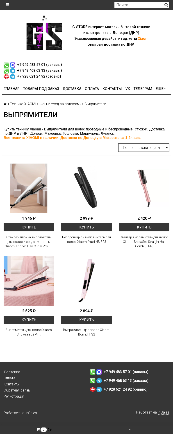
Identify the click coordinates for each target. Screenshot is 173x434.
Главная (12, 89)
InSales (31, 413)
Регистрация (14, 396)
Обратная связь (17, 390)
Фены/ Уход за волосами (60, 104)
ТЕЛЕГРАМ (143, 89)
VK (127, 89)
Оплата (92, 89)
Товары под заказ (41, 89)
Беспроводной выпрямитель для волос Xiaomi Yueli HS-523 (86, 239)
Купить (29, 227)
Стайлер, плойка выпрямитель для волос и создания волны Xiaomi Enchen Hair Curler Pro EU (28, 241)
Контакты (112, 89)
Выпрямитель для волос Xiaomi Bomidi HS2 (86, 332)
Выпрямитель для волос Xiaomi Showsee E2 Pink (28, 332)
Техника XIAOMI (23, 104)
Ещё (161, 89)
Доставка (72, 89)
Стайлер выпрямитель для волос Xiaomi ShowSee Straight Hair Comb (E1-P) (144, 241)
